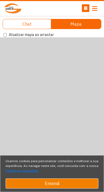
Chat (26, 24)
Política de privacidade (22, 171)
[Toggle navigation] (95, 8)
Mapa (76, 24)
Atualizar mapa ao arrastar (31, 34)
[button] (86, 8)
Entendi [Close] (52, 183)
